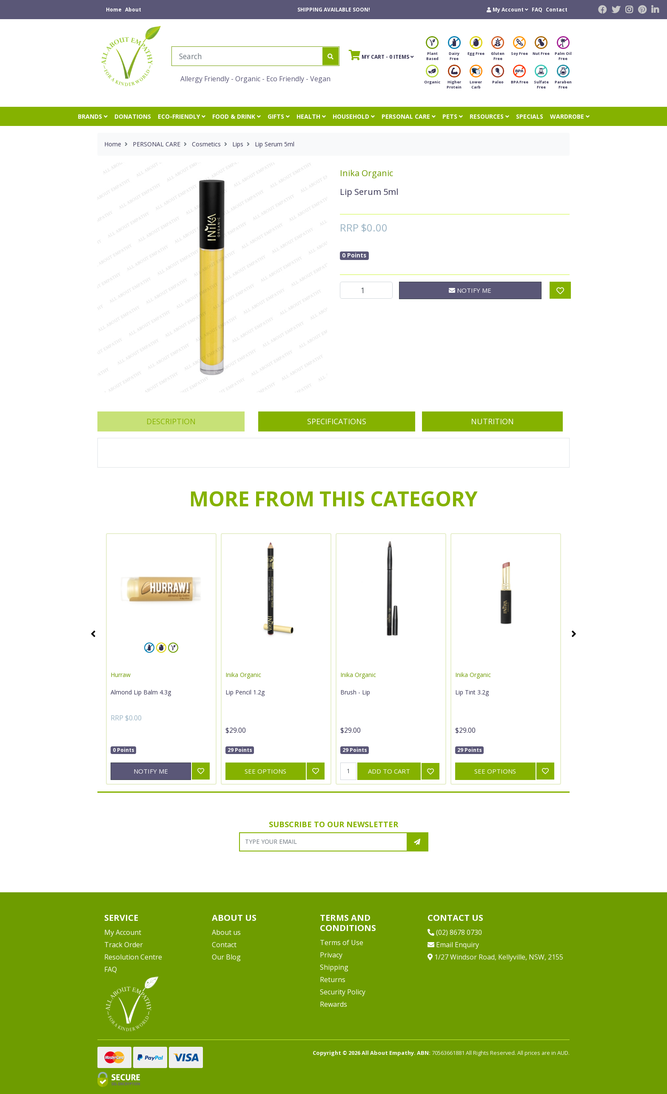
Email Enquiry (453, 944)
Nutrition (492, 421)
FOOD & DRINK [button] (236, 116)
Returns (332, 979)
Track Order (123, 944)
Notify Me (470, 290)
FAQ (537, 9)
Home (114, 9)
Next (573, 633)
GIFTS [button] (279, 116)
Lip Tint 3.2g (472, 692)
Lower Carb (476, 79)
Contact (556, 9)
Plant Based (432, 50)
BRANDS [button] (93, 116)
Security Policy (342, 992)
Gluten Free (498, 50)
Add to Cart (389, 771)
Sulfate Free (541, 79)
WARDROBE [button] (570, 116)
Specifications (336, 421)
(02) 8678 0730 (455, 932)
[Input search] (247, 56)
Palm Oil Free (563, 50)
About (133, 9)
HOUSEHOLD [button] (354, 116)
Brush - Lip (355, 692)
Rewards (333, 1004)
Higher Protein (454, 79)
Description (171, 421)
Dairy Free (454, 50)
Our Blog (226, 957)
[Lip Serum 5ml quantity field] (366, 290)
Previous (93, 633)
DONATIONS (132, 116)
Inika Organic (366, 173)
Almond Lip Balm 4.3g (141, 692)
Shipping (334, 967)
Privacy (331, 955)
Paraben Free (563, 79)
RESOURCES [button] (489, 116)
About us (226, 932)
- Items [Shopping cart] (381, 54)
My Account (122, 932)
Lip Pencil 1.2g (245, 692)
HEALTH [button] (311, 116)
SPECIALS (529, 116)
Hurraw (121, 675)
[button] (507, 9)
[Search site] (330, 56)
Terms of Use (341, 942)
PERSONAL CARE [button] (409, 116)
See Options (265, 771)
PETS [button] (452, 116)
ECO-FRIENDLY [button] (181, 116)
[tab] (171, 421)
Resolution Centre (133, 957)
